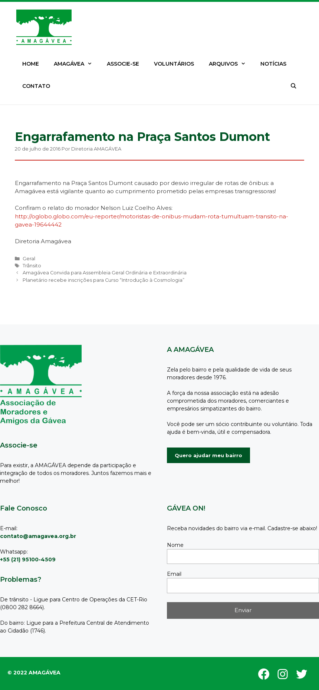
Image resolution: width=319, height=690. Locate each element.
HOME (30, 63)
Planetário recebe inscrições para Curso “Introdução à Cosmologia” (103, 280)
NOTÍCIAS (273, 63)
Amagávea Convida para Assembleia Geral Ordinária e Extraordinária (105, 272)
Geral (29, 258)
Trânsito (32, 265)
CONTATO (36, 86)
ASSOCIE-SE (123, 63)
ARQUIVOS (231, 64)
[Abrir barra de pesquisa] (293, 86)
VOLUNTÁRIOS (174, 63)
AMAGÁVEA (76, 64)
